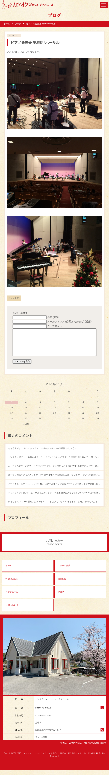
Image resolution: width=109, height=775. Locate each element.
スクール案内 (64, 571)
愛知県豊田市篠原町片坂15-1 (49, 735)
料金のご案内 (11, 584)
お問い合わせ (11, 610)
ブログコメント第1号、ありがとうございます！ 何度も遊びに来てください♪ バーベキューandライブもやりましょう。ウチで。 (55, 498)
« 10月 (26, 429)
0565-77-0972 (43, 712)
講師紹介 (62, 584)
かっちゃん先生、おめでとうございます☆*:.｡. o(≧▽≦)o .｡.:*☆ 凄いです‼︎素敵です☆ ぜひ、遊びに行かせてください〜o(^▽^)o (55, 471)
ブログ (18, 23)
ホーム (7, 23)
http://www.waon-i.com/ (95, 748)
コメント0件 (14, 298)
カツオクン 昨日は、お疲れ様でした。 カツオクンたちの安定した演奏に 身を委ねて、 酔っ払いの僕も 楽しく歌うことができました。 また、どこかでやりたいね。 (55, 462)
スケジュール (11, 597)
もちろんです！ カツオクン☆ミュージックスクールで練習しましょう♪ (41, 453)
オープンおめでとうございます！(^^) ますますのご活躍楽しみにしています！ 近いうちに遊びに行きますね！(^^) (55, 480)
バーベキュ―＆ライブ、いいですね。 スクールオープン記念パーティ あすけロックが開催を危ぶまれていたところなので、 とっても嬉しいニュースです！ (55, 489)
